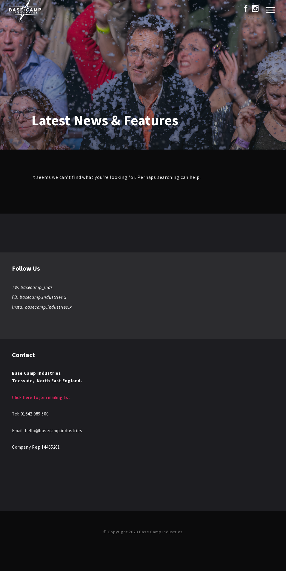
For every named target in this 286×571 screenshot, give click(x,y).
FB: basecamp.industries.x (39, 297)
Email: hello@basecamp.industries (47, 430)
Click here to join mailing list (41, 397)
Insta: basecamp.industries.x (41, 307)
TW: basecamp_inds (32, 287)
